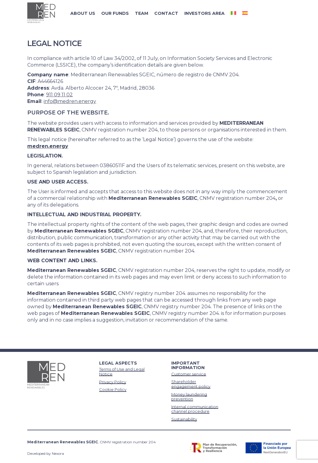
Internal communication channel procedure (194, 409)
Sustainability (184, 419)
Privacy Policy (112, 381)
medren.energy (47, 146)
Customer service (188, 374)
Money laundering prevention (189, 397)
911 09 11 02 (59, 95)
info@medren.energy (70, 101)
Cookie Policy (112, 389)
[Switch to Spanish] (245, 13)
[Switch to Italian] (233, 13)
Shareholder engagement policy (190, 384)
